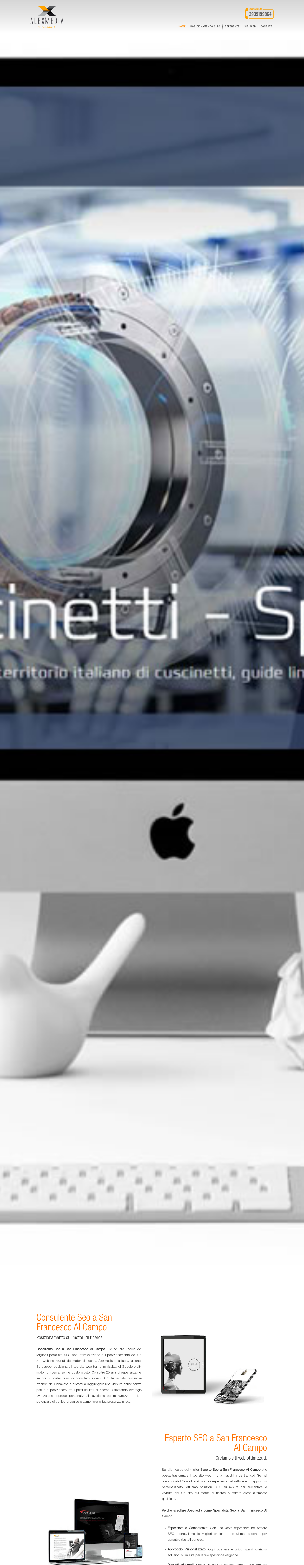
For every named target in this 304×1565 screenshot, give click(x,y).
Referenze (232, 26)
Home (182, 26)
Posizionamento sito (205, 26)
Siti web (250, 26)
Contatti (267, 26)
